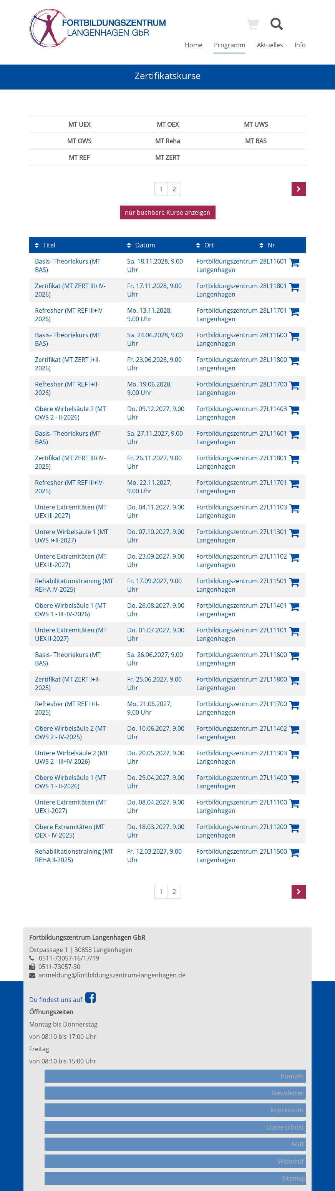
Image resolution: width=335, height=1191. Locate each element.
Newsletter (290, 1084)
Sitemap (294, 1149)
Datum (141, 241)
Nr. (268, 241)
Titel (45, 241)
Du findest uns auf (62, 996)
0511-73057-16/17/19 (69, 954)
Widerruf (293, 1136)
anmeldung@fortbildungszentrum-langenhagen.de (112, 971)
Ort (205, 241)
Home (193, 45)
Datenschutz (287, 1110)
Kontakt (294, 1071)
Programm (229, 45)
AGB (300, 1123)
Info (300, 45)
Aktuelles (270, 45)
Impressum (289, 1097)
